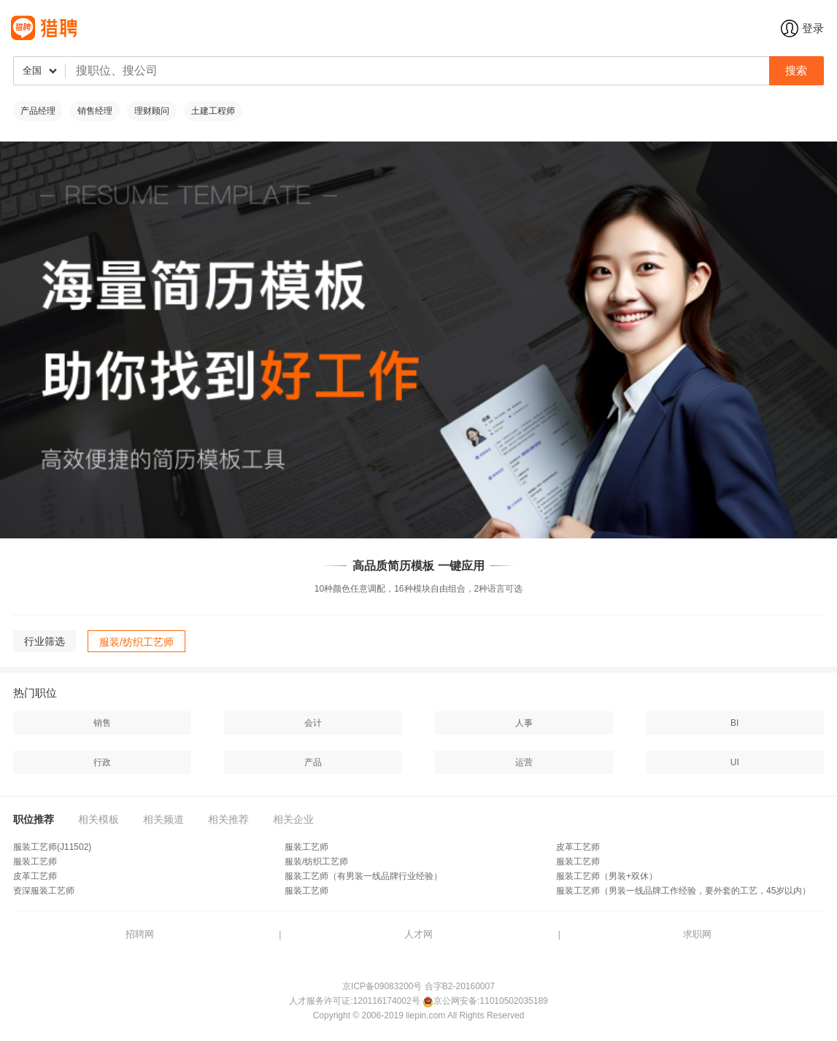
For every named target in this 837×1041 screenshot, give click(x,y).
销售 (102, 723)
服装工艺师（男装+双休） (606, 876)
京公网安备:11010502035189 (490, 1001)
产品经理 (37, 111)
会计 (313, 723)
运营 (524, 762)
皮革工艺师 (578, 847)
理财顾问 (151, 111)
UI (734, 762)
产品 (313, 762)
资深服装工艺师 (43, 891)
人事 (524, 723)
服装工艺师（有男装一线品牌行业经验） (363, 876)
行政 (102, 762)
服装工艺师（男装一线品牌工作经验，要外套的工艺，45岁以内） (683, 891)
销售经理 (94, 111)
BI (734, 723)
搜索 (796, 70)
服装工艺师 (306, 847)
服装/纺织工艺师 (316, 861)
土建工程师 (213, 111)
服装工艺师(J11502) (52, 847)
